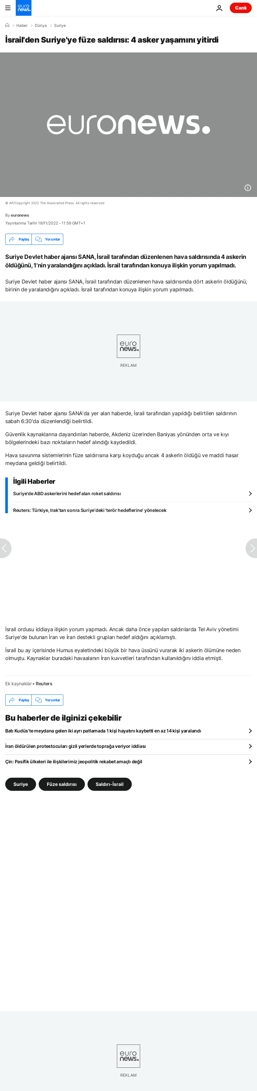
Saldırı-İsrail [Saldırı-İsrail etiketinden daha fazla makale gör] (110, 784)
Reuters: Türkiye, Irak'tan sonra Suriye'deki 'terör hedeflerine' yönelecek (89, 510)
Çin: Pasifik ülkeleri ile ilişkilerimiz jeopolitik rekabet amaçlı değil (73, 761)
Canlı (241, 7)
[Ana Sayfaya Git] (23, 8)
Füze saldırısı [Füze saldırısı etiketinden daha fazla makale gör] (62, 784)
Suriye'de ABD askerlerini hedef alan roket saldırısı (67, 493)
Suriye (60, 26)
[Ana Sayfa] (7, 25)
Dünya (41, 26)
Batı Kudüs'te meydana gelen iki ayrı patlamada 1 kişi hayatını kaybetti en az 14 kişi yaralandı (103, 730)
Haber (22, 26)
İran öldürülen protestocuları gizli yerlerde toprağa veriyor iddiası (75, 746)
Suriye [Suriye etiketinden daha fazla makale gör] (20, 784)
